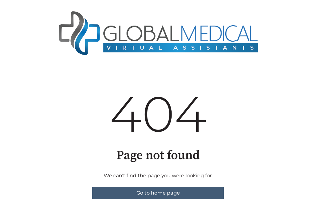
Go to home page (158, 193)
